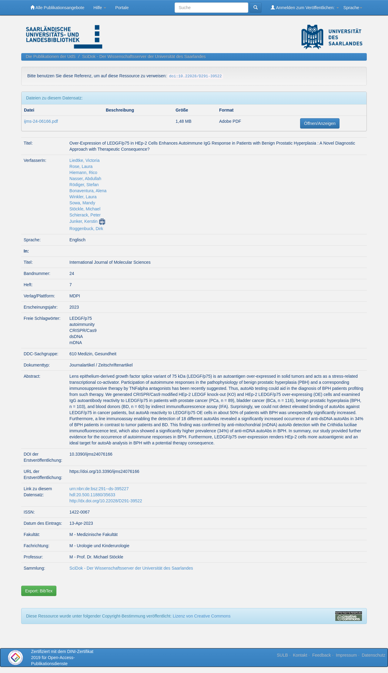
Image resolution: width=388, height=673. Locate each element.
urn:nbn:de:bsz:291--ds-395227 (99, 488)
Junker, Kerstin (83, 221)
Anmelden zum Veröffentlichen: (305, 7)
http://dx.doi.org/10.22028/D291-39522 (105, 500)
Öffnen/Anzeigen (320, 123)
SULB (282, 655)
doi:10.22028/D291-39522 (195, 76)
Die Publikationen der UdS (50, 56)
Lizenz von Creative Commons (202, 616)
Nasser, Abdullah (85, 178)
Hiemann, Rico (83, 172)
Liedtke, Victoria (84, 160)
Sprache (352, 7)
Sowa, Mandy (82, 202)
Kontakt (300, 655)
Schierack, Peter (85, 215)
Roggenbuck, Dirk (86, 228)
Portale (122, 7)
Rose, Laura (80, 166)
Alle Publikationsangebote (57, 7)
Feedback (321, 655)
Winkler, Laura (82, 196)
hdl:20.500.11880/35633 (92, 494)
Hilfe (99, 7)
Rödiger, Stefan (84, 184)
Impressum (346, 655)
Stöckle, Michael (84, 208)
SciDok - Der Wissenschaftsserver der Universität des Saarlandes (144, 56)
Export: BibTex (38, 590)
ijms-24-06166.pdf (41, 121)
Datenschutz (373, 655)
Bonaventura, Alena (87, 190)
